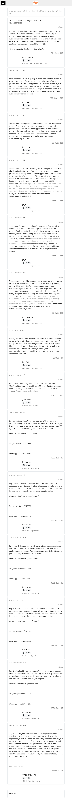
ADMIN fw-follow (29, 11)
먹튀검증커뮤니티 (16, 766)
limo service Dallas (38, 341)
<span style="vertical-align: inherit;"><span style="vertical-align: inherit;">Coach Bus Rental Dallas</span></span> (34, 241)
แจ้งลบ (60, 27)
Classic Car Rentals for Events (21, 89)
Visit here (13, 49)
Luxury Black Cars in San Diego (32, 134)
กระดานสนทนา (15, 11)
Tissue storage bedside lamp (27, 391)
